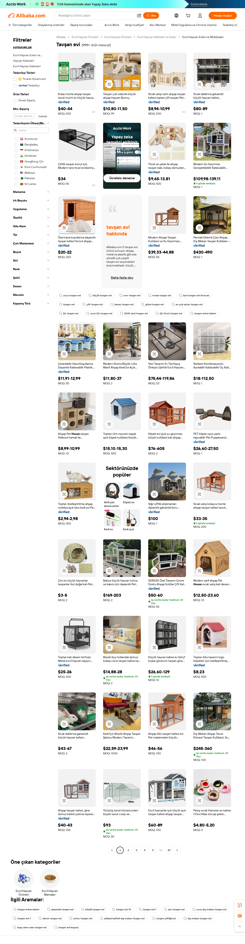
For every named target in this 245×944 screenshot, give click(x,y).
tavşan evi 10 (121, 909)
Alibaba (61, 37)
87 (169, 850)
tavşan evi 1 (147, 909)
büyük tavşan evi (92, 909)
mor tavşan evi (129, 295)
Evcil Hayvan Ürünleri (85, 37)
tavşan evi (67, 304)
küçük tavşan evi (100, 295)
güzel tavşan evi (152, 304)
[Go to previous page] (112, 850)
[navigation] (31, 444)
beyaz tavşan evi (122, 304)
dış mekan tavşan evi (198, 918)
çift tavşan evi (92, 304)
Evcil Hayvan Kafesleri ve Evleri (156, 37)
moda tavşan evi (159, 295)
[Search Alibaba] (95, 15)
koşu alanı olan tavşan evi (30, 927)
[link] (239, 905)
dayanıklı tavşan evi (60, 909)
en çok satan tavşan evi (187, 304)
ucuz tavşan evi (70, 295)
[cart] (189, 16)
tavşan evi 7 (22, 918)
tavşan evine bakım (203, 313)
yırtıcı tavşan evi (80, 918)
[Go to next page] (177, 850)
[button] (139, 15)
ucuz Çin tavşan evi (99, 313)
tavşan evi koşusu (66, 927)
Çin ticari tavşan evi (169, 313)
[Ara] (151, 15)
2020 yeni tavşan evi (134, 313)
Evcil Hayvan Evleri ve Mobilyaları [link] (203, 37)
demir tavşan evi (50, 918)
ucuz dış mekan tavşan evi (209, 909)
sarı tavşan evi (174, 909)
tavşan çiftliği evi (164, 918)
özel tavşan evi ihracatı (194, 295)
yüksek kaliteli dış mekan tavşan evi (122, 918)
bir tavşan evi (68, 313)
